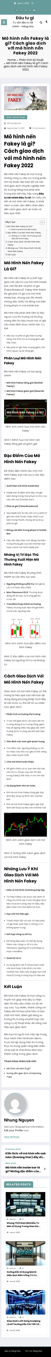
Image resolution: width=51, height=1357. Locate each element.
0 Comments (38, 128)
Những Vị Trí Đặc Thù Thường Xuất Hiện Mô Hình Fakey (26, 237)
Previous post (13, 1149)
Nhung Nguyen (14, 123)
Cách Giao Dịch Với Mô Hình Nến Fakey (24, 243)
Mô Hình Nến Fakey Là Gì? (19, 226)
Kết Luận (12, 254)
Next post (10, 1163)
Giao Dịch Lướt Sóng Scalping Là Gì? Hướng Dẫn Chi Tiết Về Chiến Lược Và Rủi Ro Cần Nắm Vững (24, 1322)
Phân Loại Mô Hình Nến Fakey (24, 229)
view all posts (11, 1137)
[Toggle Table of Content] (41, 222)
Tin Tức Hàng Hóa (33, 1351)
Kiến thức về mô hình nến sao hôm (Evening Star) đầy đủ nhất (25, 1155)
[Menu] (4, 22)
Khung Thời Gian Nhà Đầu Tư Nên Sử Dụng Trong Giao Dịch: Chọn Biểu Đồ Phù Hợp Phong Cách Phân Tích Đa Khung (24, 1224)
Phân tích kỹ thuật (16, 117)
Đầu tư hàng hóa (13, 1351)
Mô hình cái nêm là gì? (18, 1068)
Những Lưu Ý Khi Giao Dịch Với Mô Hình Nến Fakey (24, 250)
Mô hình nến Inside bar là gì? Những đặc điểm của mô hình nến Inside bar (22, 1169)
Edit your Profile (13, 1130)
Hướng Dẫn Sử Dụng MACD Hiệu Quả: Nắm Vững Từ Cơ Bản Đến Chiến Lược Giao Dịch (23, 1273)
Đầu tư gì (25, 18)
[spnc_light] (47, 23)
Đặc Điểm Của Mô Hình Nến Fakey (24, 232)
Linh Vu (13, 1219)
